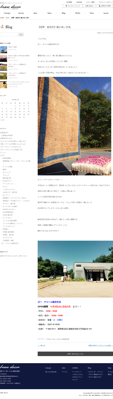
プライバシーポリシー (106, 2)
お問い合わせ (89, 6)
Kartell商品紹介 (8, 212)
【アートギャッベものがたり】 (10, 147)
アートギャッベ (8, 184)
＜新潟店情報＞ (6, 158)
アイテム (64, 372)
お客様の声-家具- (7, 135)
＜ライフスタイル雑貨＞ (9, 206)
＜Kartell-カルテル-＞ (8, 209)
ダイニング (6, 172)
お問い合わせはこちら (75, 354)
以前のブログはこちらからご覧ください (14, 256)
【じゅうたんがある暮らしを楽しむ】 (13, 141)
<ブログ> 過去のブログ (94, 377)
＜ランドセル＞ (6, 218)
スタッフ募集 (90, 2)
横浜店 (110, 374)
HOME (2, 18)
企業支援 (79, 2)
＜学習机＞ (5, 229)
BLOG (7, 18)
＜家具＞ (4, 169)
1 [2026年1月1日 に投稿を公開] (15, 106)
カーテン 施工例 (9, 203)
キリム (5, 186)
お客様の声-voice (6, 138)
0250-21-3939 (106, 6)
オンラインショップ (74, 6)
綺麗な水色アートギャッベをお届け (101, 345)
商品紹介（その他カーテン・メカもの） (16, 201)
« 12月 (2, 120)
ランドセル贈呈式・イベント (13, 223)
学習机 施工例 (8, 235)
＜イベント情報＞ (7, 167)
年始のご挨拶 (12, 47)
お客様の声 (4, 133)
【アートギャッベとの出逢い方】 (11, 150)
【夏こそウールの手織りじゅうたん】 (13, 144)
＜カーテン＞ (6, 195)
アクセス (110, 372)
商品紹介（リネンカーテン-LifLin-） (15, 198)
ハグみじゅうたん (9, 189)
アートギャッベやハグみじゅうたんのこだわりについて (18, 83)
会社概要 (69, 2)
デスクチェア (7, 238)
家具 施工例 (7, 178)
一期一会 (41, 345)
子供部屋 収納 (8, 240)
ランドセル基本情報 (10, 220)
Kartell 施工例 (7, 215)
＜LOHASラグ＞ (6, 181)
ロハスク (75, 379)
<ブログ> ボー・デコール (95, 372)
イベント (3, 152)
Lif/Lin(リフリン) (77, 377)
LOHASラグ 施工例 (10, 192)
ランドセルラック (9, 226)
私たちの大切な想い (51, 372)
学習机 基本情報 (8, 232)
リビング (6, 175)
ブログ (48, 339)
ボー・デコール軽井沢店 (60, 339)
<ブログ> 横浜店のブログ (95, 374)
